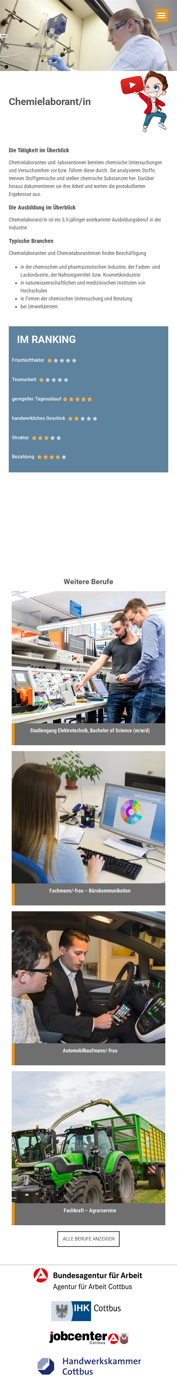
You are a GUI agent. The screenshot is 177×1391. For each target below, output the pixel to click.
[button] (161, 15)
